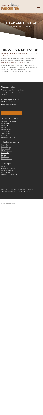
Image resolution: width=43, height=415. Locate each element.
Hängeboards (5, 149)
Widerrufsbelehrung (8, 191)
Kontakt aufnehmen (11, 113)
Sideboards (5, 157)
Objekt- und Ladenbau (8, 168)
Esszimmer (5, 125)
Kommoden (5, 153)
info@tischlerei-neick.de (14, 100)
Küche (3, 127)
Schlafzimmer (6, 131)
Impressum (5, 189)
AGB (29, 189)
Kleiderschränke (6, 151)
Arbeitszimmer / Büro (8, 121)
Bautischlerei (5, 172)
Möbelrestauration (7, 170)
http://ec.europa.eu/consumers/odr (12, 62)
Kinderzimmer (6, 129)
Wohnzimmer (6, 133)
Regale (3, 155)
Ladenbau (4, 135)
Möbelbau (4, 166)
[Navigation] (38, 7)
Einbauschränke (6, 159)
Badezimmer (5, 123)
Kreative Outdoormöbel (9, 174)
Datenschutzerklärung (18, 189)
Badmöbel (4, 145)
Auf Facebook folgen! (9, 105)
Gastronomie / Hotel (8, 137)
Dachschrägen (6, 147)
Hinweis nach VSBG (23, 191)
